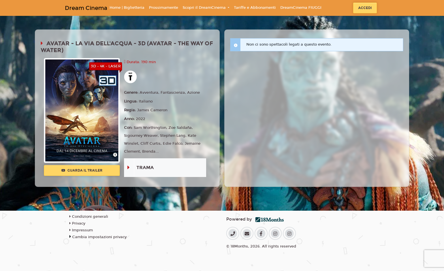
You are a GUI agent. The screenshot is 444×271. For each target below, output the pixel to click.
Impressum (81, 230)
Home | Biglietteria (127, 7)
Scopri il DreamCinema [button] (205, 7)
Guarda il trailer (82, 170)
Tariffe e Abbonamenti (255, 7)
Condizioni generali (88, 216)
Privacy (77, 223)
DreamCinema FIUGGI (300, 7)
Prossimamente (163, 7)
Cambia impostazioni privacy (99, 237)
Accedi (365, 8)
